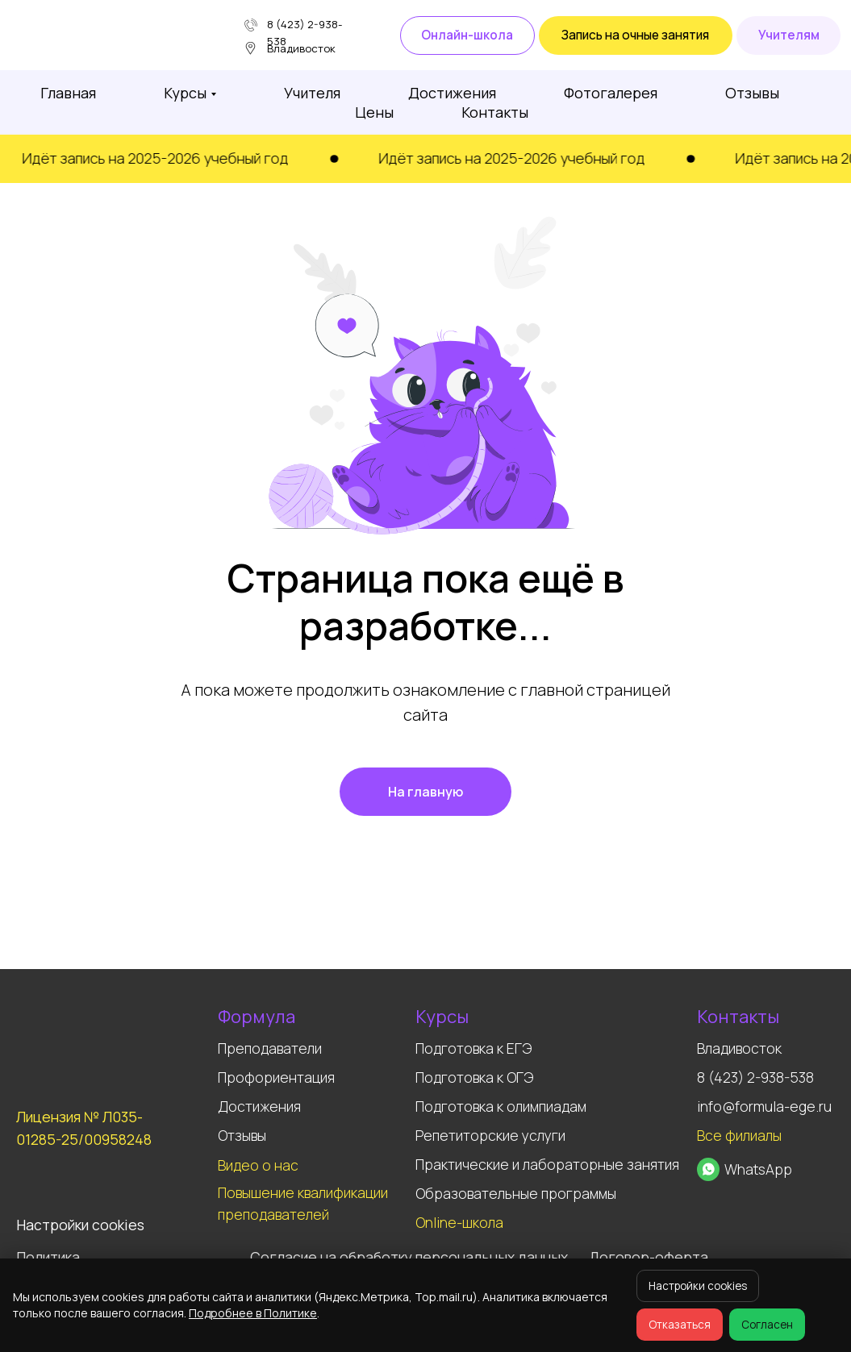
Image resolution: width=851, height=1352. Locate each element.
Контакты (494, 112)
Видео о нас (258, 1165)
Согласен (767, 1324)
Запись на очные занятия (635, 35)
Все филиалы (739, 1135)
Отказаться (680, 1324)
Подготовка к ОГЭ (474, 1077)
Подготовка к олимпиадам (500, 1106)
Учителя (312, 92)
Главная (68, 92)
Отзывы (752, 92)
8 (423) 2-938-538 (755, 1077)
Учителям (789, 35)
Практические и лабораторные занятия (547, 1164)
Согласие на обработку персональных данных (409, 1257)
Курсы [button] (185, 92)
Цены (374, 112)
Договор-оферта (648, 1257)
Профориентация (276, 1077)
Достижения (452, 92)
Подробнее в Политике (253, 1313)
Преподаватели (270, 1048)
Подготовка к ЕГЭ (473, 1048)
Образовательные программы (515, 1193)
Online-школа (459, 1222)
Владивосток (739, 1048)
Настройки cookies (698, 1286)
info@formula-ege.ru (764, 1106)
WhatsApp (758, 1169)
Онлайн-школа (467, 35)
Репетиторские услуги (490, 1135)
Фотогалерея (610, 92)
